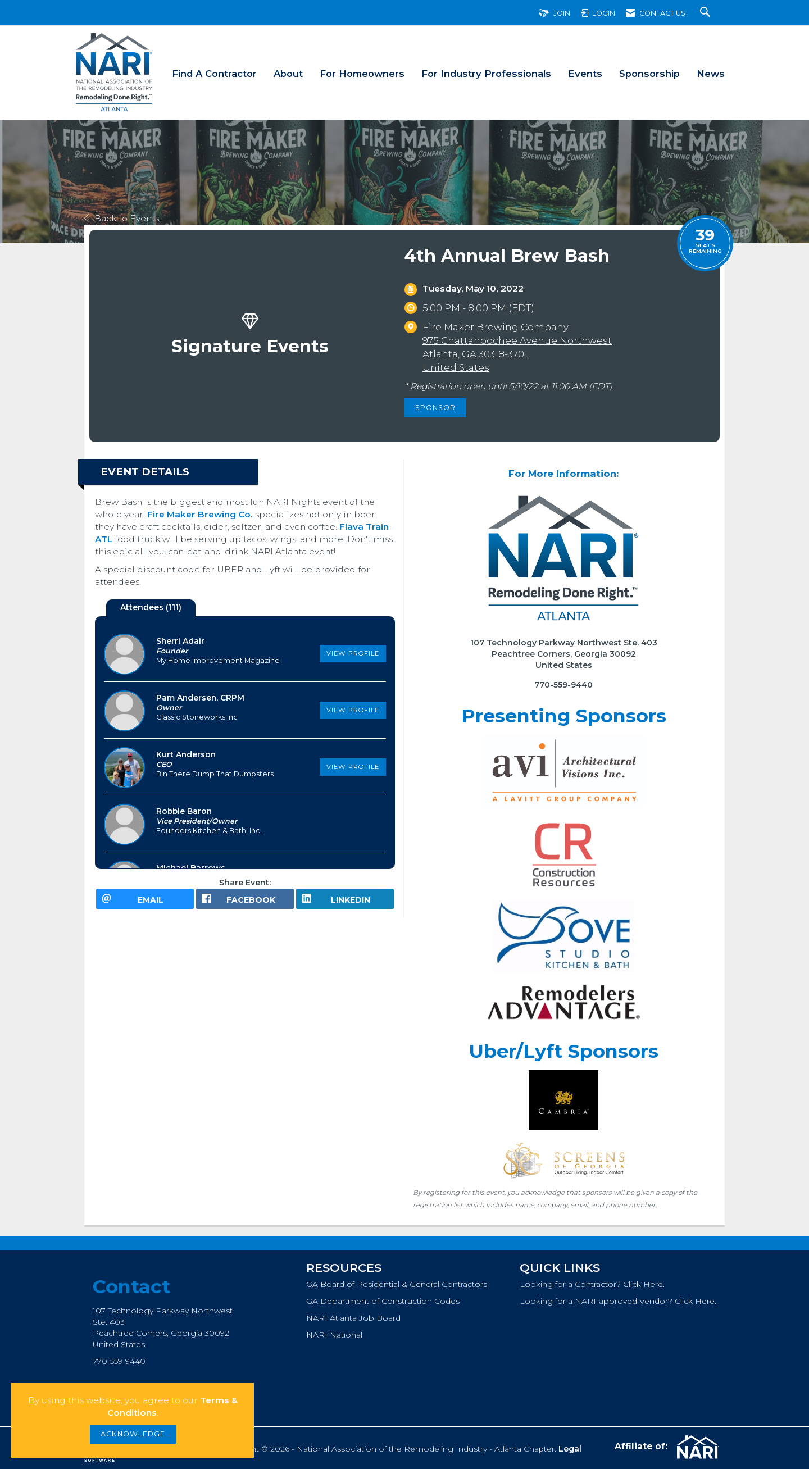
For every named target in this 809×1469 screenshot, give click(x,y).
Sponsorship (649, 73)
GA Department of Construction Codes (383, 1301)
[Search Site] (706, 13)
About (288, 73)
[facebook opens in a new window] (245, 903)
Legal (569, 1448)
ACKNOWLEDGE (133, 1434)
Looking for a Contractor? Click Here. (592, 1284)
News (711, 73)
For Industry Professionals (486, 73)
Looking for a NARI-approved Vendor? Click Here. (618, 1301)
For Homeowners (362, 73)
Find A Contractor (214, 73)
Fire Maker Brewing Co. (200, 514)
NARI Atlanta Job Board (353, 1318)
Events (585, 73)
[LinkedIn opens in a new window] (345, 903)
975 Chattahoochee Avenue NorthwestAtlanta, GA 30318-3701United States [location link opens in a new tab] (517, 354)
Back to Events (121, 218)
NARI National (334, 1335)
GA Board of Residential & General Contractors (396, 1284)
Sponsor (435, 407)
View (352, 653)
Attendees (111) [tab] (150, 607)
